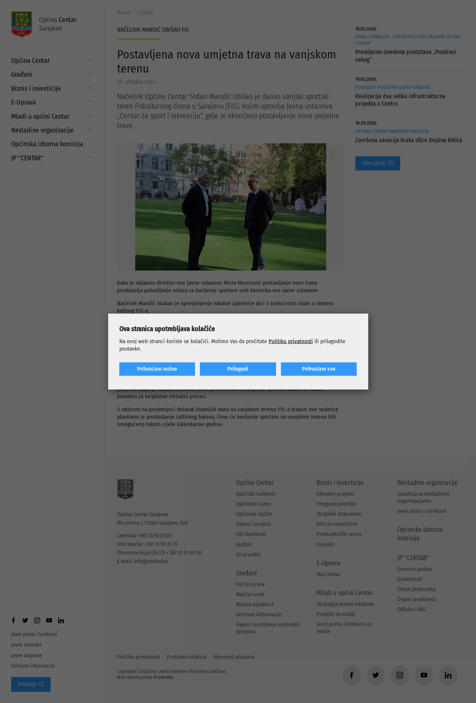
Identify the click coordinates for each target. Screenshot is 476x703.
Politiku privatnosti (291, 341)
